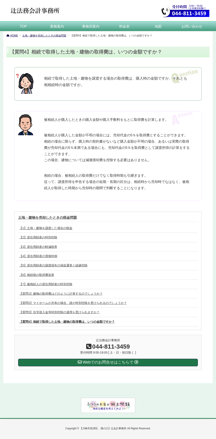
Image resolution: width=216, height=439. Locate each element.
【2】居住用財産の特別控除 (38, 237)
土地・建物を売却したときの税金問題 (47, 217)
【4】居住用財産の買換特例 (38, 256)
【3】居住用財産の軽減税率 (38, 247)
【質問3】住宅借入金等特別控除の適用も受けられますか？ (59, 312)
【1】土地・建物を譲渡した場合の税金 (45, 228)
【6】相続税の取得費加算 (36, 275)
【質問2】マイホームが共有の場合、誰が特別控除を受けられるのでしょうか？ (73, 303)
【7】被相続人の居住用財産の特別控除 (45, 284)
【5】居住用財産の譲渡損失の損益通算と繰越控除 (53, 265)
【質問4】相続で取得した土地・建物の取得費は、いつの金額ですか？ (67, 321)
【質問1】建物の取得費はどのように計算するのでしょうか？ (61, 293)
